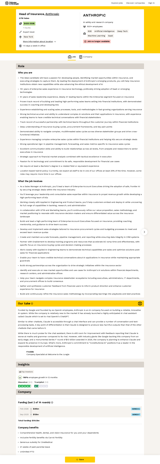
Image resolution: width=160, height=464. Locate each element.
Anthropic (52, 14)
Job (72, 57)
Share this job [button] (26, 444)
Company (85, 57)
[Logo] (12, 3)
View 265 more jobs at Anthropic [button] (52, 444)
